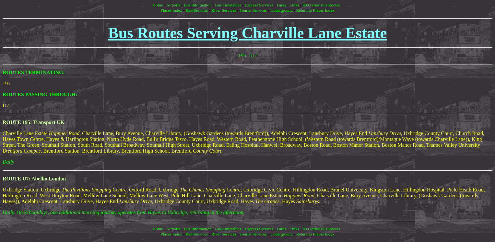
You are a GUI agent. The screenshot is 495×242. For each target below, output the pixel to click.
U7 (253, 55)
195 (242, 55)
